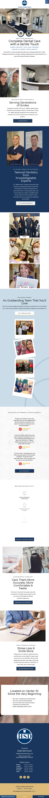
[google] (21, 777)
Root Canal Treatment (31, 47)
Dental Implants (32, 49)
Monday (18, 764)
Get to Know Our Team (24, 313)
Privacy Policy (28, 788)
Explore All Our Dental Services (24, 539)
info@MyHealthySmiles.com (24, 753)
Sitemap (19, 788)
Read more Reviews (24, 471)
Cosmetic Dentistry (16, 47)
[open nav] (47, 1)
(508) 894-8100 (24, 751)
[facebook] (24, 777)
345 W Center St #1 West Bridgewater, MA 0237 (24, 756)
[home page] (24, 4)
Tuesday (18, 766)
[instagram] (28, 777)
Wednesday (19, 768)
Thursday (18, 769)
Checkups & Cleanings (18, 49)
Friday (17, 771)
